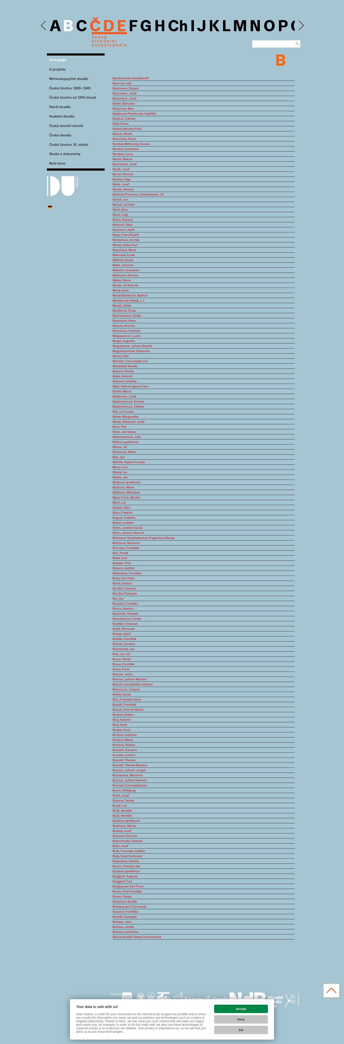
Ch (178, 27)
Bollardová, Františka (127, 573)
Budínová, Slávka (124, 825)
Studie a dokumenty (65, 154)
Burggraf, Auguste (125, 876)
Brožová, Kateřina (125, 735)
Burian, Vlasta (122, 896)
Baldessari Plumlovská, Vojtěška (134, 113)
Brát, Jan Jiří (121, 654)
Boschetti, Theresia (125, 613)
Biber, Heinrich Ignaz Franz (130, 386)
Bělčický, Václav (123, 260)
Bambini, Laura (123, 154)
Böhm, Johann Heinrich (128, 533)
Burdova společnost (126, 871)
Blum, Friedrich (123, 512)
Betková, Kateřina (125, 381)
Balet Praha (121, 123)
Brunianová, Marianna (128, 775)
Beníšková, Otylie (124, 310)
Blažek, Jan (120, 477)
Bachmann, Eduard (126, 88)
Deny (241, 1019)
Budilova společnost (126, 820)
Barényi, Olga (122, 179)
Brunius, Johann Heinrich (130, 780)
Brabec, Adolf (122, 634)
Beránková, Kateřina (126, 330)
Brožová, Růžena (124, 745)
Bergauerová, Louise (126, 336)
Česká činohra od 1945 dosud (72, 97)
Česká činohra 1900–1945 (70, 88)
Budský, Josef (122, 831)
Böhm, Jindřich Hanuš (128, 527)
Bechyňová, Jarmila (126, 240)
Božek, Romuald (123, 628)
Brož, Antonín (122, 719)
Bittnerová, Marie (124, 452)
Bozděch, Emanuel (125, 623)
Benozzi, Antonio (124, 325)
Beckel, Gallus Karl (125, 245)
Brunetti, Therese (124, 760)
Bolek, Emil (120, 558)
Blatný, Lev (120, 472)
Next (301, 25)
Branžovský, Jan (124, 649)
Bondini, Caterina (124, 588)
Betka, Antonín (123, 376)
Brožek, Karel (121, 730)
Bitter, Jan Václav (124, 431)
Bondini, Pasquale (125, 593)
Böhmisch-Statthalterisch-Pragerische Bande (143, 538)
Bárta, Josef (121, 184)
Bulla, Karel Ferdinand (127, 856)
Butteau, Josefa (123, 926)
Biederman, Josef (124, 396)
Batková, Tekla (122, 224)
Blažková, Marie (123, 487)
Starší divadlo (60, 107)
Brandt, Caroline (124, 644)
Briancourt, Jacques (126, 689)
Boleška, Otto (122, 563)
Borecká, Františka (125, 603)
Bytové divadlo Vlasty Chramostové (137, 937)
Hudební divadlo (62, 116)
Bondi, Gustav (122, 583)
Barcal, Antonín (123, 174)
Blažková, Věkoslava (126, 492)
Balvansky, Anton (124, 139)
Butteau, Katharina (125, 932)
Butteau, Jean (122, 921)
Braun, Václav (122, 659)
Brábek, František (124, 639)
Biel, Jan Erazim (123, 411)
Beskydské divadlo (125, 366)
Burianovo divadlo (125, 901)
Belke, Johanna (123, 265)
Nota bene (57, 163)
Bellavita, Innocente (126, 270)
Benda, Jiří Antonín (125, 285)
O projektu (57, 69)
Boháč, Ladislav (123, 522)
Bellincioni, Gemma (125, 275)
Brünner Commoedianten (130, 785)
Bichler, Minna (122, 391)
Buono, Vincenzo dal (126, 866)
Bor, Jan (118, 598)
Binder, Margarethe (125, 416)
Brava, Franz (121, 669)
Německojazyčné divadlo (68, 79)
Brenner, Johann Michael (129, 679)
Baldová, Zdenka (124, 118)
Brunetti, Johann (124, 755)
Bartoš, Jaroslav (124, 204)
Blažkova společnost (126, 482)
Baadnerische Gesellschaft (131, 78)
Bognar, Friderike (124, 517)
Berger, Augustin (124, 341)
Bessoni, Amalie (123, 371)
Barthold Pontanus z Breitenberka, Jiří (138, 194)
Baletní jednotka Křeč (127, 128)
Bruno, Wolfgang (124, 790)
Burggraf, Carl (122, 881)
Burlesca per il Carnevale (129, 906)
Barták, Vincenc (123, 189)
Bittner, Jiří (120, 447)
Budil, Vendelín (122, 810)
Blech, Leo (119, 502)
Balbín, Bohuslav (124, 103)
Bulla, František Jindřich (129, 851)
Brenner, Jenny (123, 674)
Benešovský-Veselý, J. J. (129, 300)
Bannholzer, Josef (125, 164)
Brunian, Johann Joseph (129, 770)
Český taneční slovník (66, 126)
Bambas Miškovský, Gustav (131, 144)
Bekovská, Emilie (124, 255)
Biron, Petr (120, 426)
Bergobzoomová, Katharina (131, 351)
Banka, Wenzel (122, 159)
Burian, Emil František (127, 891)
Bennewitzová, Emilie (127, 315)
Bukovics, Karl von (125, 836)
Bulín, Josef (120, 846)
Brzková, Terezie (123, 800)
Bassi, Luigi (120, 214)
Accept (241, 1009)
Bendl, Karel (121, 290)
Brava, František (124, 664)
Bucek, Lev (120, 805)
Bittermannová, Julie (127, 437)
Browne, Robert (123, 714)
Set (241, 1030)
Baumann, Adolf (123, 229)
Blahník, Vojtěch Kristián (129, 462)
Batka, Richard (123, 219)
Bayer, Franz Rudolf (126, 235)
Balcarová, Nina (123, 108)
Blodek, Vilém (122, 507)
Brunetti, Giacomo (125, 750)
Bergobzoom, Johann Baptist (132, 346)
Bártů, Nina (120, 209)
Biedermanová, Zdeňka (128, 406)
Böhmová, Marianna (126, 543)
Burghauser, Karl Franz (128, 886)
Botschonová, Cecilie (127, 618)
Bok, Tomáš (120, 553)
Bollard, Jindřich (123, 568)
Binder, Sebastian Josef (129, 421)
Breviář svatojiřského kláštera (133, 684)
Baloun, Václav (123, 133)
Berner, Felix (121, 356)
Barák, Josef (121, 169)
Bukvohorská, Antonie (127, 841)
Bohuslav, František (126, 548)
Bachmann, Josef (124, 93)
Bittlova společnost (126, 442)
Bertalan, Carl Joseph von (130, 361)
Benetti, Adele (122, 305)
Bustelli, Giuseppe (125, 916)
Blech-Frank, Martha (126, 497)
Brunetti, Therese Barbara (130, 765)
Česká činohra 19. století (68, 145)
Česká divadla (60, 135)
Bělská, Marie (122, 280)
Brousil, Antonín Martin (128, 709)
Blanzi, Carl (120, 467)
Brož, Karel (120, 724)
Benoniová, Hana (124, 320)
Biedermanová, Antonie (128, 401)
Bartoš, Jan (120, 199)
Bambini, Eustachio (126, 149)
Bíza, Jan (119, 457)
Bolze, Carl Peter (124, 578)
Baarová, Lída (122, 83)
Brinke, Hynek (122, 694)
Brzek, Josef (121, 795)
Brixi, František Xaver (127, 699)
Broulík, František (124, 704)
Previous (43, 25)
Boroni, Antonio (123, 608)
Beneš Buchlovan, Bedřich (130, 295)
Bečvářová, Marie (124, 250)
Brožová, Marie (123, 740)
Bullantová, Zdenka (126, 861)
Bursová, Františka (125, 911)
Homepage (57, 60)
